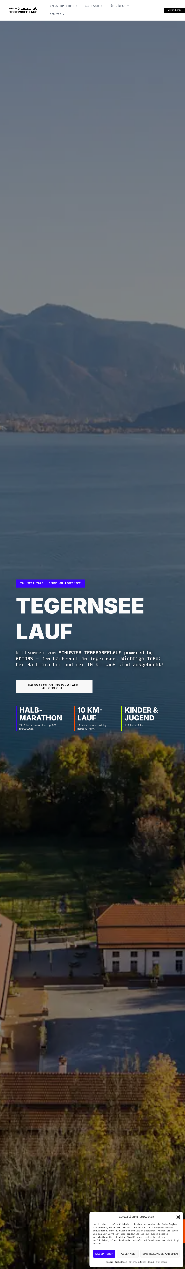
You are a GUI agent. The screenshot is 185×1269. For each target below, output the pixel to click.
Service (57, 14)
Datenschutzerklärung (141, 1262)
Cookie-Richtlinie (116, 1262)
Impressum (161, 1262)
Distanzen (93, 6)
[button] (178, 1217)
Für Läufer (119, 6)
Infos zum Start (63, 6)
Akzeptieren (104, 1253)
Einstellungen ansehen (160, 1253)
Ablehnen (128, 1253)
